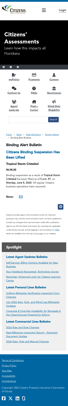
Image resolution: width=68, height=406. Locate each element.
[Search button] (53, 119)
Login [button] (62, 10)
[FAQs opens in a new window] (34, 90)
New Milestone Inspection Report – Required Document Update (31, 334)
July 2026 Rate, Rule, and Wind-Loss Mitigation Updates (33, 304)
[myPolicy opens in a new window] (14, 76)
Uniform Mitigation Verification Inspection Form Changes (33, 295)
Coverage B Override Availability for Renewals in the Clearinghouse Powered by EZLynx (33, 313)
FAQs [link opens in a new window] (57, 230)
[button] (6, 66)
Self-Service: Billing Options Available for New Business (32, 264)
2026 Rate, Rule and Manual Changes (27, 341)
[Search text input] (27, 119)
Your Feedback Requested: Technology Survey (32, 271)
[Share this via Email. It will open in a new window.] (21, 196)
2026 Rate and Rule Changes (22, 327)
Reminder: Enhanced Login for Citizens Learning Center (33, 278)
